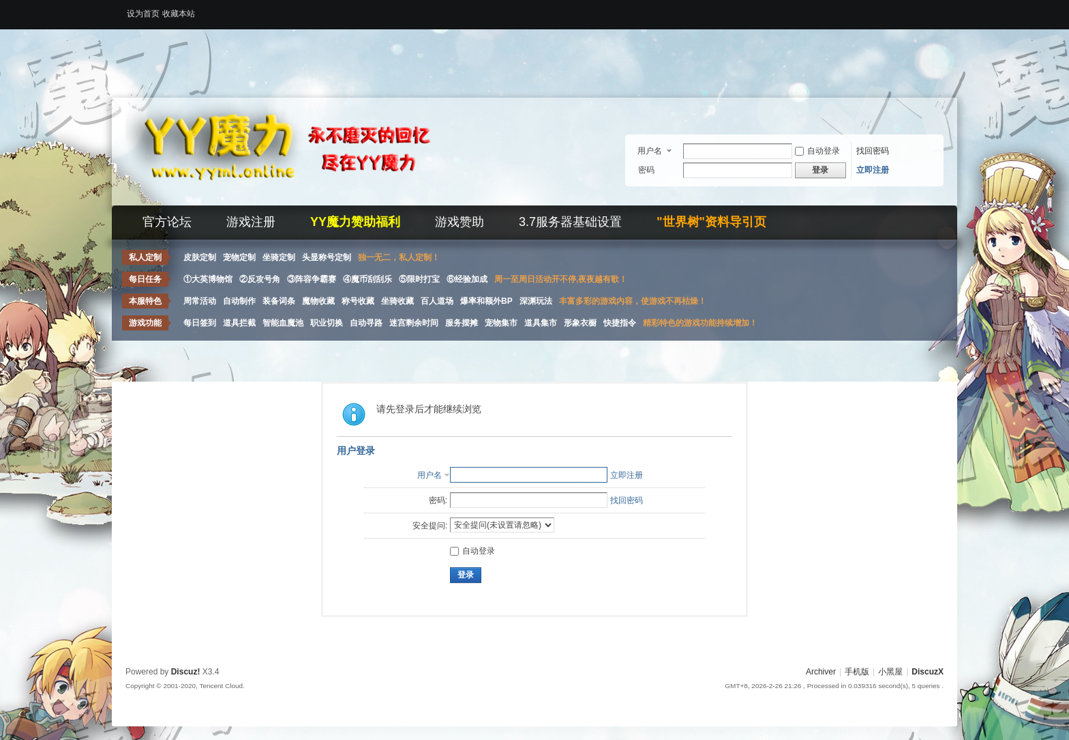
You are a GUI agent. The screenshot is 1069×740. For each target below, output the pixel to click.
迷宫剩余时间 (413, 323)
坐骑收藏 (397, 301)
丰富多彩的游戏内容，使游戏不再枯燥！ (632, 301)
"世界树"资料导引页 (711, 222)
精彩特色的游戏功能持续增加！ (700, 323)
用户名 (649, 151)
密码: (438, 500)
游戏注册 (250, 222)
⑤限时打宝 (419, 279)
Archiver (821, 672)
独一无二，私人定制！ (399, 257)
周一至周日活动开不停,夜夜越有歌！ (560, 279)
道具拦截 (239, 323)
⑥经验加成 (467, 279)
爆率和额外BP (486, 301)
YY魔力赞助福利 (355, 222)
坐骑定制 (278, 257)
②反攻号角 (259, 279)
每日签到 (199, 323)
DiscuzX (928, 672)
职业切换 (326, 323)
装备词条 (278, 301)
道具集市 (540, 323)
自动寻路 (366, 323)
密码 (646, 170)
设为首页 (143, 13)
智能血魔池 (282, 323)
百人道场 (437, 301)
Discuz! (185, 672)
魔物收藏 (318, 301)
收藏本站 (178, 13)
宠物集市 (501, 323)
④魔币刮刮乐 (367, 279)
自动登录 (817, 151)
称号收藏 (358, 301)
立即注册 (872, 170)
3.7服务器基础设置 (570, 222)
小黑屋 (890, 672)
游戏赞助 (459, 222)
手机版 (857, 672)
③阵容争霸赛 (311, 279)
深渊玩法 (536, 301)
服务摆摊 (461, 323)
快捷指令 (619, 323)
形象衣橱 (580, 323)
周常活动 (199, 301)
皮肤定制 (199, 257)
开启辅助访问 (940, 9)
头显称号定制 (326, 257)
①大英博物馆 (207, 279)
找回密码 (872, 151)
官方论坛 (167, 222)
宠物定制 (239, 257)
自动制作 (239, 301)
